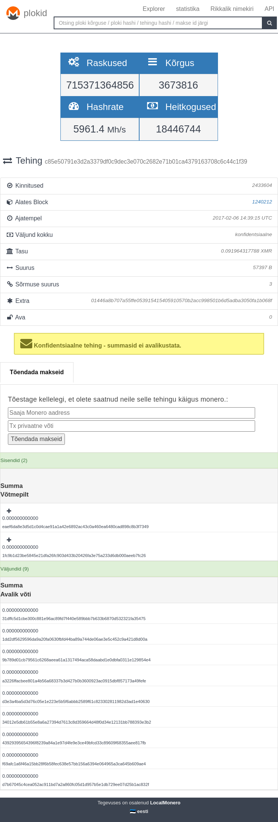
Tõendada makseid (37, 372)
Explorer (154, 9)
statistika (187, 9)
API (269, 9)
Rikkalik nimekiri (232, 9)
